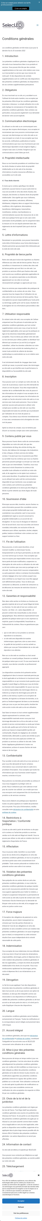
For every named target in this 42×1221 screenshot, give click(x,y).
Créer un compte (21, 8)
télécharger (23, 1164)
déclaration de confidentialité (23, 801)
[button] (39, 1203)
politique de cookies (9, 804)
